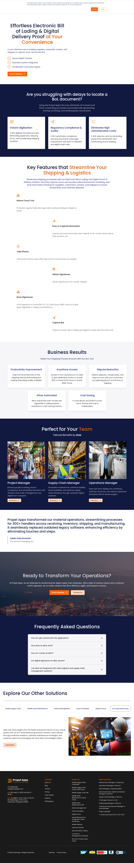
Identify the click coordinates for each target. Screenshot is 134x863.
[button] (17, 74)
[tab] (13, 709)
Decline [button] (103, 9)
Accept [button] (94, 9)
